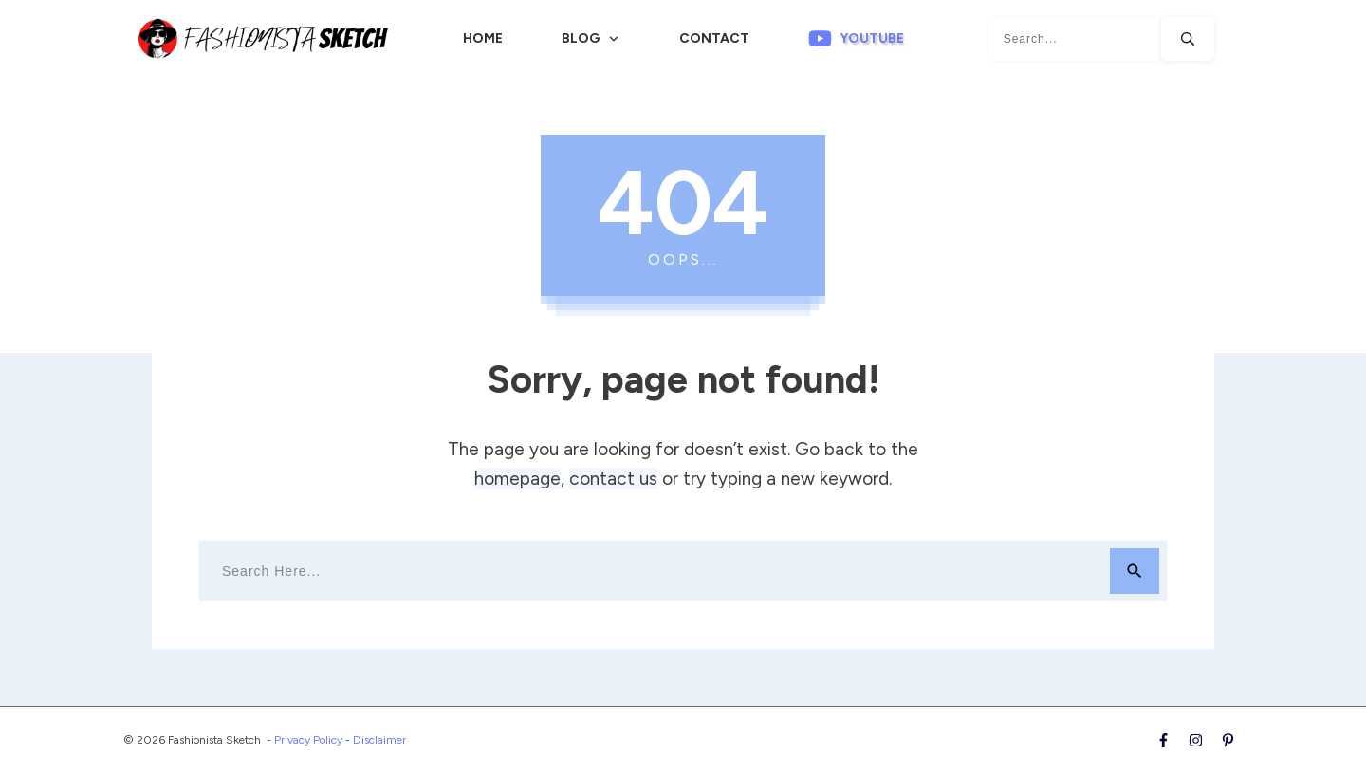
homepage (517, 478)
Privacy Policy (308, 739)
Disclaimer (379, 739)
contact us (613, 478)
